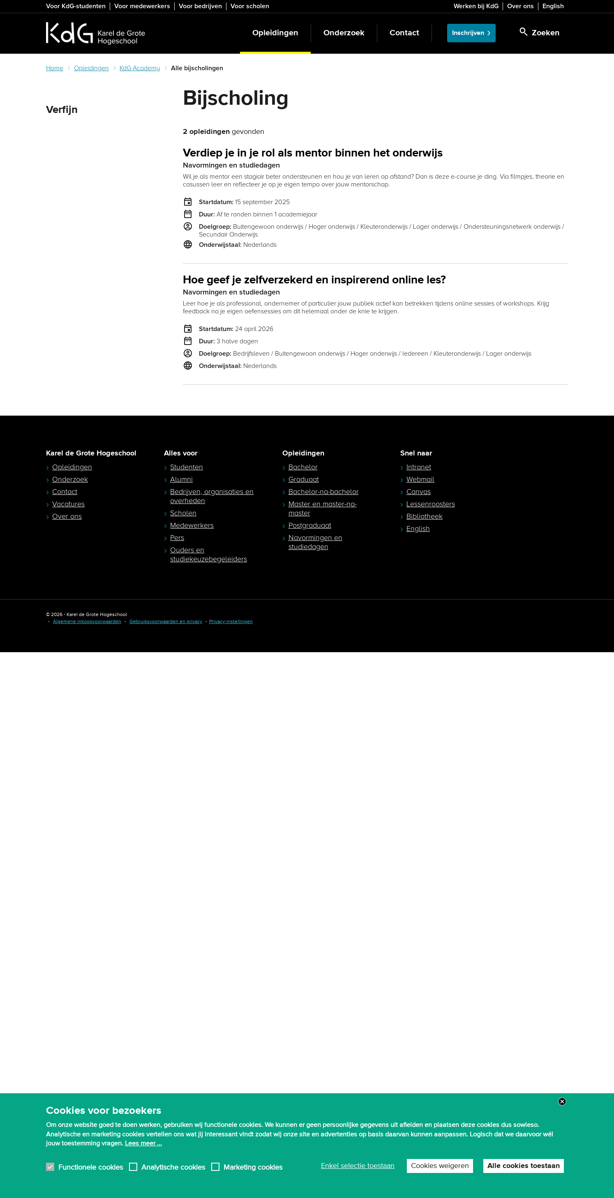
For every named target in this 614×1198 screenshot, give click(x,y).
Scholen (183, 1058)
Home (54, 68)
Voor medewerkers (142, 6)
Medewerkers (192, 1071)
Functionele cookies (90, 1167)
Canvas (418, 1037)
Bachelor (303, 1012)
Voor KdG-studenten (76, 6)
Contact (404, 33)
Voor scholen (250, 6)
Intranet (418, 1012)
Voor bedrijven (200, 6)
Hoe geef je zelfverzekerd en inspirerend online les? (314, 280)
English (553, 6)
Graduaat (304, 1025)
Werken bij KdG (476, 6)
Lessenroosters (430, 1049)
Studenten (186, 1012)
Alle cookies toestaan (523, 1165)
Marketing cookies (253, 1167)
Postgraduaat (310, 1071)
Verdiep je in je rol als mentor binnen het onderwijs (313, 153)
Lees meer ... (143, 1143)
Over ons (520, 6)
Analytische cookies (173, 1167)
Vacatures (68, 1049)
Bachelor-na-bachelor (324, 1037)
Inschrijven (468, 33)
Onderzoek (344, 33)
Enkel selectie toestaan (358, 1165)
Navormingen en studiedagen (315, 1088)
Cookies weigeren (440, 1165)
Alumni (181, 1025)
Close (562, 1101)
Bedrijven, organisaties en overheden (212, 1042)
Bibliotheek (424, 1062)
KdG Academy (140, 68)
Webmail (420, 1025)
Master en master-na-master (323, 1054)
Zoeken (60, 130)
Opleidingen (275, 33)
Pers (177, 1083)
